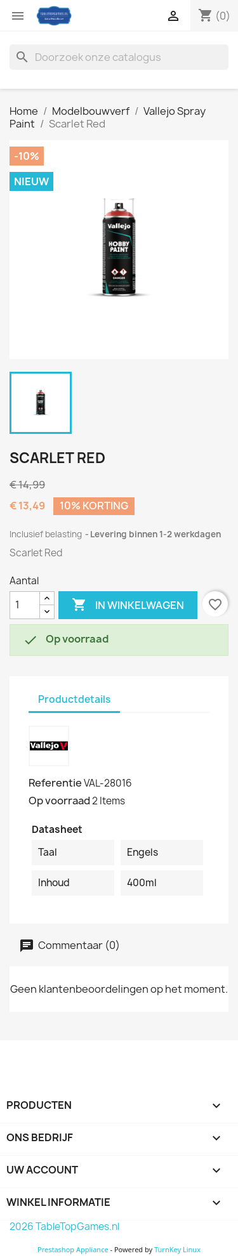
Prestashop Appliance (73, 1249)
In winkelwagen (128, 605)
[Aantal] (25, 605)
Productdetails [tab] (74, 699)
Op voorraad (59, 800)
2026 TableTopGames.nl (64, 1226)
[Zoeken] (119, 57)
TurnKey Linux (177, 1249)
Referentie (55, 782)
